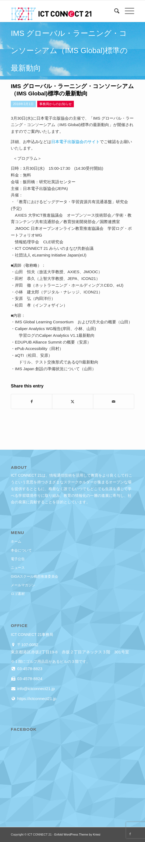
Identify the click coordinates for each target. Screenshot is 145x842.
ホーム (16, 541)
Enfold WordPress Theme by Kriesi (77, 834)
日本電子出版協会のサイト (75, 141)
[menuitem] (114, 11)
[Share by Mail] (113, 401)
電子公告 (18, 559)
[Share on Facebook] (31, 401)
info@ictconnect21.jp (35, 688)
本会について (21, 550)
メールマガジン (23, 585)
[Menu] (126, 11)
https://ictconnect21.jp (36, 698)
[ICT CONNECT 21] (60, 11)
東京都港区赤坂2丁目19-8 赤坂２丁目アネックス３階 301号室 (70, 652)
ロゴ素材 (18, 594)
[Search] (114, 11)
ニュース (18, 568)
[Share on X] (72, 401)
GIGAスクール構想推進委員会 (34, 576)
